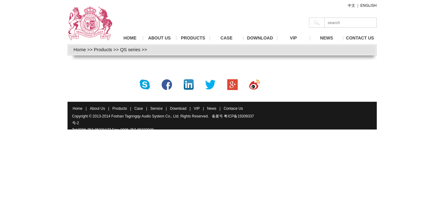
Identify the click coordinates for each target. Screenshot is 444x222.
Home (80, 49)
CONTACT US (360, 37)
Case (139, 108)
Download (178, 108)
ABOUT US (159, 37)
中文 (351, 5)
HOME (130, 37)
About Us (97, 108)
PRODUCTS (193, 37)
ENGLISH (368, 5)
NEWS (326, 37)
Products (103, 49)
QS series (130, 49)
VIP (293, 37)
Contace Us (233, 108)
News (211, 108)
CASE (226, 37)
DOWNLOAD (260, 37)
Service (156, 108)
